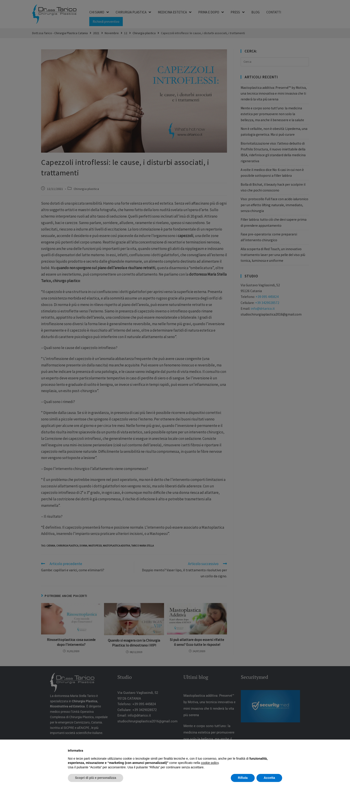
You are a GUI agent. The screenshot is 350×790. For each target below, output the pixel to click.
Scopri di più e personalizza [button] (95, 778)
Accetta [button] (269, 778)
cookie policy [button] (210, 763)
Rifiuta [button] (243, 778)
